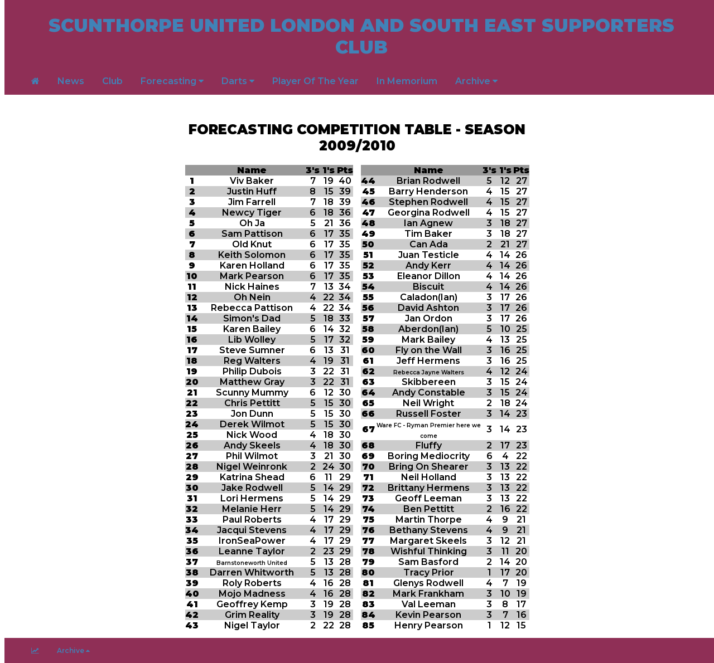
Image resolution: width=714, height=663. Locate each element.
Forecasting (172, 81)
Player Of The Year (315, 81)
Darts (237, 81)
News (70, 81)
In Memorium (407, 81)
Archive (476, 81)
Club (112, 81)
